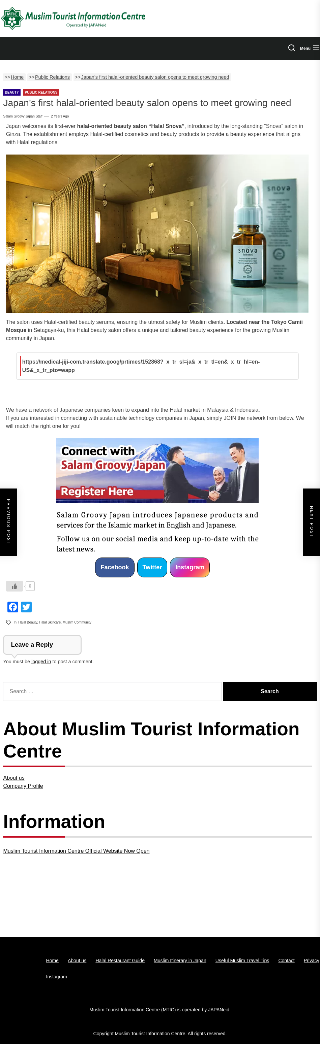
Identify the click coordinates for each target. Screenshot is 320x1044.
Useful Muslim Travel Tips (242, 960)
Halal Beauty (27, 622)
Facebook (114, 567)
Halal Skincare (50, 622)
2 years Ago (60, 116)
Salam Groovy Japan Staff (22, 116)
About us (13, 778)
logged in (41, 661)
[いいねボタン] (14, 586)
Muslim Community (77, 622)
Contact (286, 960)
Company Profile (23, 786)
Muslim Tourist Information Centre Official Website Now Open (76, 851)
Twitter (152, 567)
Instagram (189, 567)
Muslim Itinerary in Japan (180, 960)
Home (52, 960)
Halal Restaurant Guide (120, 960)
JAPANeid (218, 1009)
